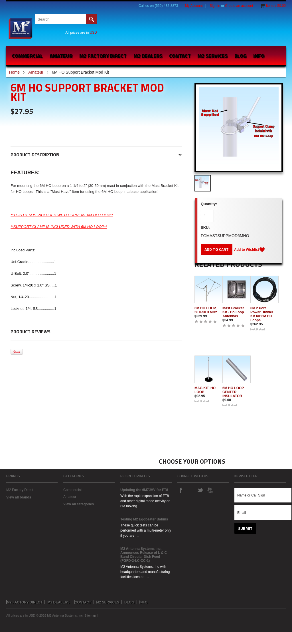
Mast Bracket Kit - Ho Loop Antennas (233, 312)
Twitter (200, 489)
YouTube (209, 489)
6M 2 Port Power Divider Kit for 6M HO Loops (261, 314)
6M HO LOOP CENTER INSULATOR (233, 392)
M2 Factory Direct (19, 490)
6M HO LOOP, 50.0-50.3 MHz (205, 310)
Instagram (190, 489)
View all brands (18, 497)
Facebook (180, 489)
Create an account (239, 6)
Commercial (27, 56)
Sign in (215, 6)
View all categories (78, 504)
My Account (194, 6)
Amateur (61, 56)
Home (14, 72)
